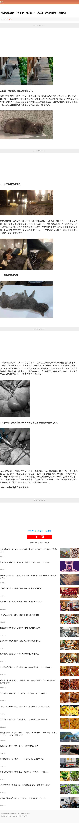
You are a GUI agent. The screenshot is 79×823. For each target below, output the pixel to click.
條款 (14, 816)
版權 (19, 816)
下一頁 (39, 537)
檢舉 (10, 19)
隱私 (17, 816)
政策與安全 (9, 816)
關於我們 (3, 816)
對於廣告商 (24, 816)
